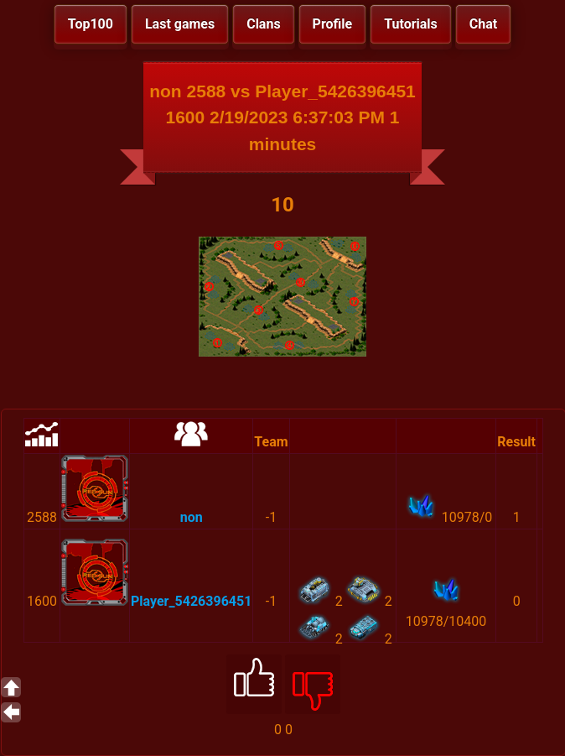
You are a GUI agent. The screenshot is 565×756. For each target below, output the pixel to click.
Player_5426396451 (191, 601)
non (191, 517)
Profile (333, 24)
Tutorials (411, 24)
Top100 (90, 24)
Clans (263, 24)
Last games (180, 24)
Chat (483, 24)
